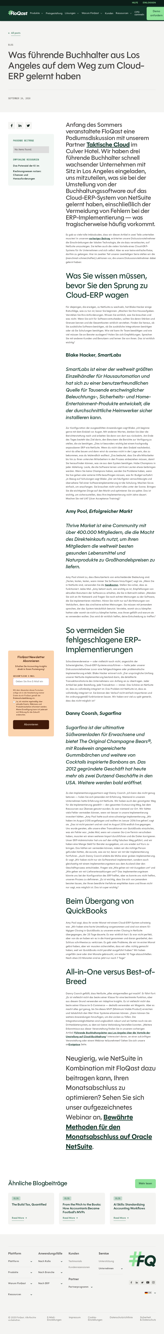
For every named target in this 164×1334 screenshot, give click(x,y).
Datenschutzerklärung (22, 698)
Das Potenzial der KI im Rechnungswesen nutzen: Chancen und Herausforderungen (27, 172)
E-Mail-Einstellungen (54, 1318)
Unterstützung (106, 1261)
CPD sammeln (139, 13)
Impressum (75, 1317)
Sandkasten (111, 585)
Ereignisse (74, 1044)
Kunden (109, 13)
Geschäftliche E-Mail (24, 676)
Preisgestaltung (54, 13)
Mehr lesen (145, 1183)
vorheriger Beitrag (99, 238)
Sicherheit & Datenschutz (148, 1318)
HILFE (135, 3)
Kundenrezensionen (79, 1267)
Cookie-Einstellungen (95, 1318)
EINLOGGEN (149, 3)
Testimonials (75, 1261)
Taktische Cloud (108, 145)
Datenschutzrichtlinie (121, 1317)
